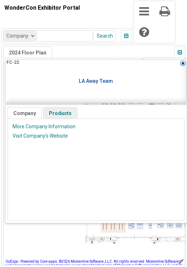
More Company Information (44, 126)
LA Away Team (96, 81)
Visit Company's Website (40, 136)
